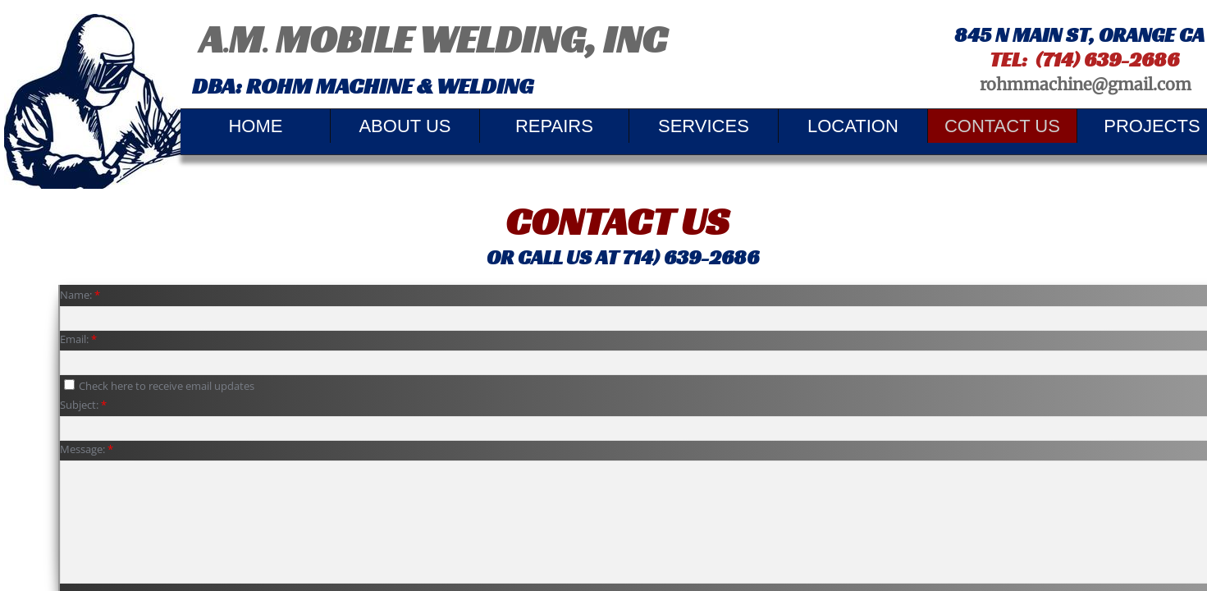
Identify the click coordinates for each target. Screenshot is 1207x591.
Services (703, 126)
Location (852, 126)
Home (255, 126)
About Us (404, 126)
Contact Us (1002, 126)
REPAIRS (554, 126)
